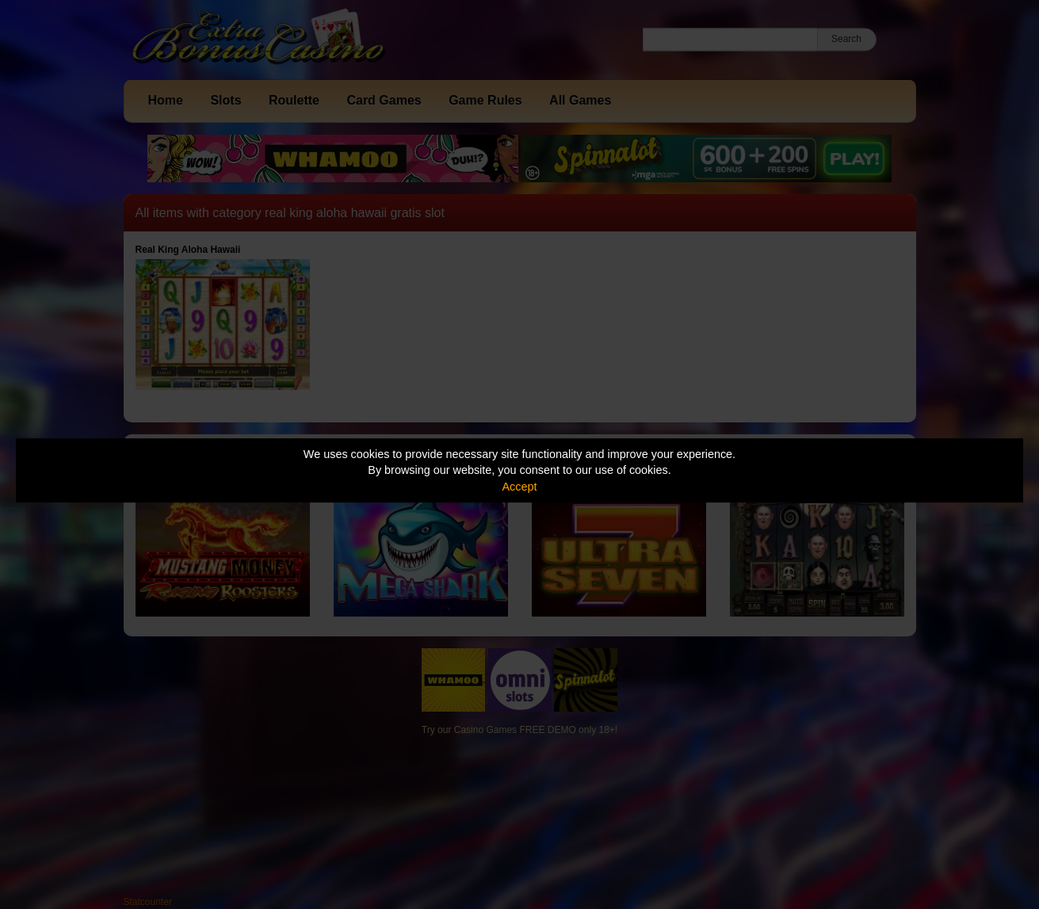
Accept (519, 486)
